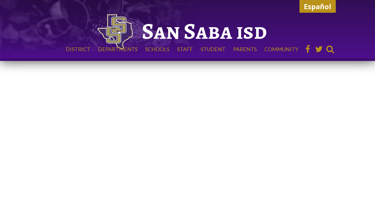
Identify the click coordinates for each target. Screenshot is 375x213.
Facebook (308, 49)
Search (330, 49)
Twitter (319, 49)
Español (317, 6)
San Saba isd (204, 31)
